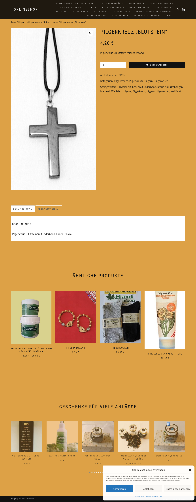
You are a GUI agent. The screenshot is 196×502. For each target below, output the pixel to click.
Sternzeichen (123, 11)
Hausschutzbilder (161, 3)
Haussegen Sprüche (71, 7)
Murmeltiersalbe (140, 7)
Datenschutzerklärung (152, 496)
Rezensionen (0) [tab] (49, 208)
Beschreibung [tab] (22, 208)
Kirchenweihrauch (113, 7)
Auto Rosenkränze (112, 3)
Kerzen (93, 7)
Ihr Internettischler (26, 497)
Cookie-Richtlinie (139, 496)
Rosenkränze (101, 11)
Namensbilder (163, 7)
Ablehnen (148, 488)
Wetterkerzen (120, 15)
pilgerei (127, 91)
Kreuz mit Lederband (144, 87)
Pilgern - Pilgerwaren (30, 22)
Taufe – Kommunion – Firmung (154, 11)
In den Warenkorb (158, 65)
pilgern (151, 91)
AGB (161, 496)
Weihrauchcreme (96, 15)
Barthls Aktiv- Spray (62, 454)
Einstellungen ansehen (178, 488)
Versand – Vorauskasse (148, 15)
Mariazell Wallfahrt (111, 91)
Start (13, 22)
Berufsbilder (136, 3)
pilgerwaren (163, 91)
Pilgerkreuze (51, 22)
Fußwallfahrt (124, 87)
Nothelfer (62, 11)
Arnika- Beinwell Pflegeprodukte (76, 3)
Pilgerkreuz (139, 91)
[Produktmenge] (113, 65)
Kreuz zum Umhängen (170, 87)
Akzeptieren (119, 488)
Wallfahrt (176, 91)
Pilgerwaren (81, 11)
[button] (189, 469)
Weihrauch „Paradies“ (169, 454)
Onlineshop (26, 9)
